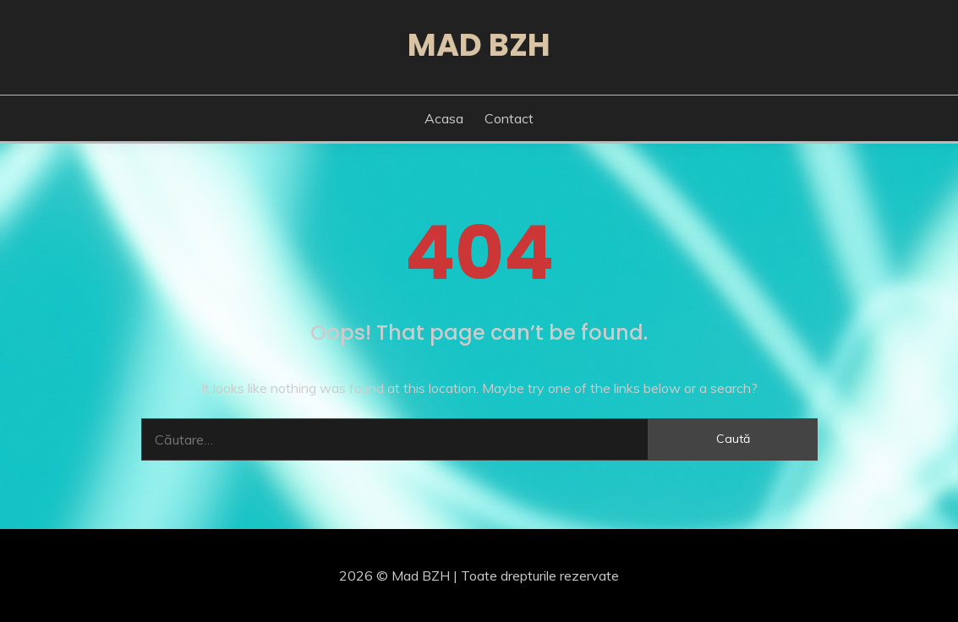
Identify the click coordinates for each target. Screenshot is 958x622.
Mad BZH (479, 45)
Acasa (443, 118)
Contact (509, 118)
